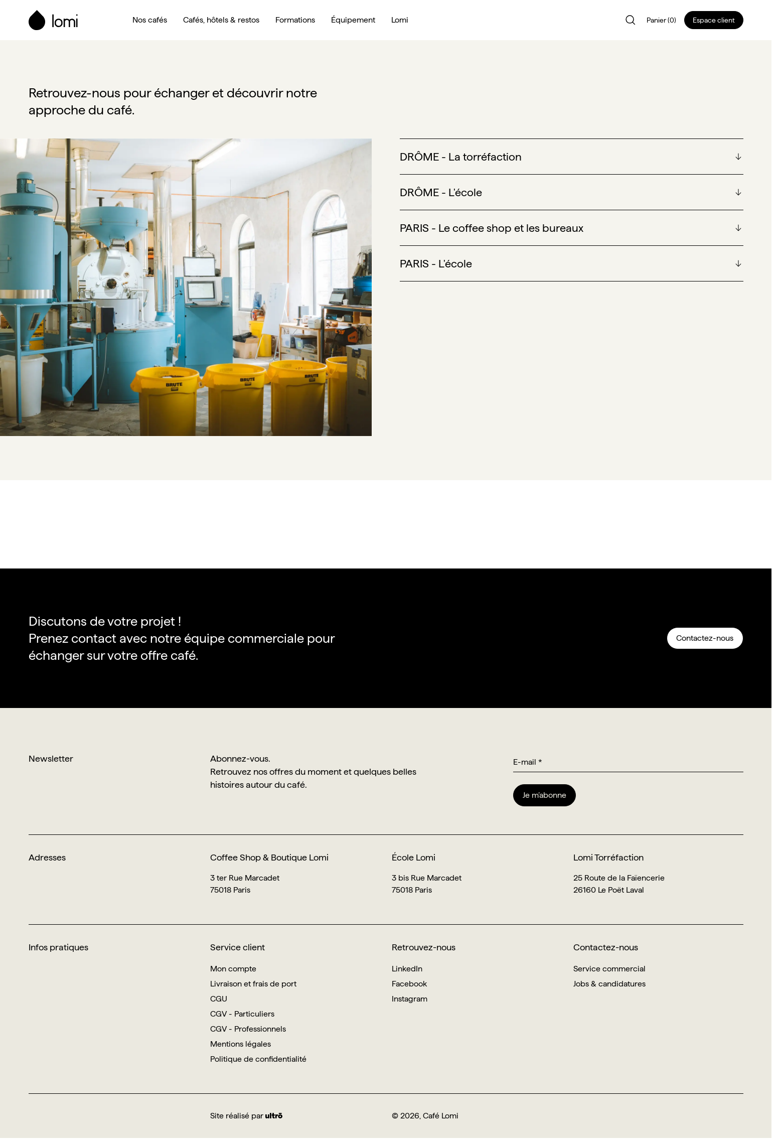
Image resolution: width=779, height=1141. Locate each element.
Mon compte (233, 968)
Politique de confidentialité (258, 1059)
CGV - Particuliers (242, 1014)
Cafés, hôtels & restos (221, 20)
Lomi (399, 20)
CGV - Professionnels (248, 1029)
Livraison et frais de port (253, 983)
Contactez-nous (704, 638)
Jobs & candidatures (609, 983)
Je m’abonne (544, 795)
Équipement (353, 20)
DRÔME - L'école (441, 192)
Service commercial (609, 968)
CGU (218, 998)
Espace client (714, 20)
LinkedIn (407, 968)
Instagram (409, 998)
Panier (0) (661, 20)
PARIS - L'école (436, 263)
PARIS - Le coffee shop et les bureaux (491, 228)
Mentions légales (240, 1044)
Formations (295, 20)
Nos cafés (149, 20)
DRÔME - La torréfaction (461, 157)
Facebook (409, 983)
